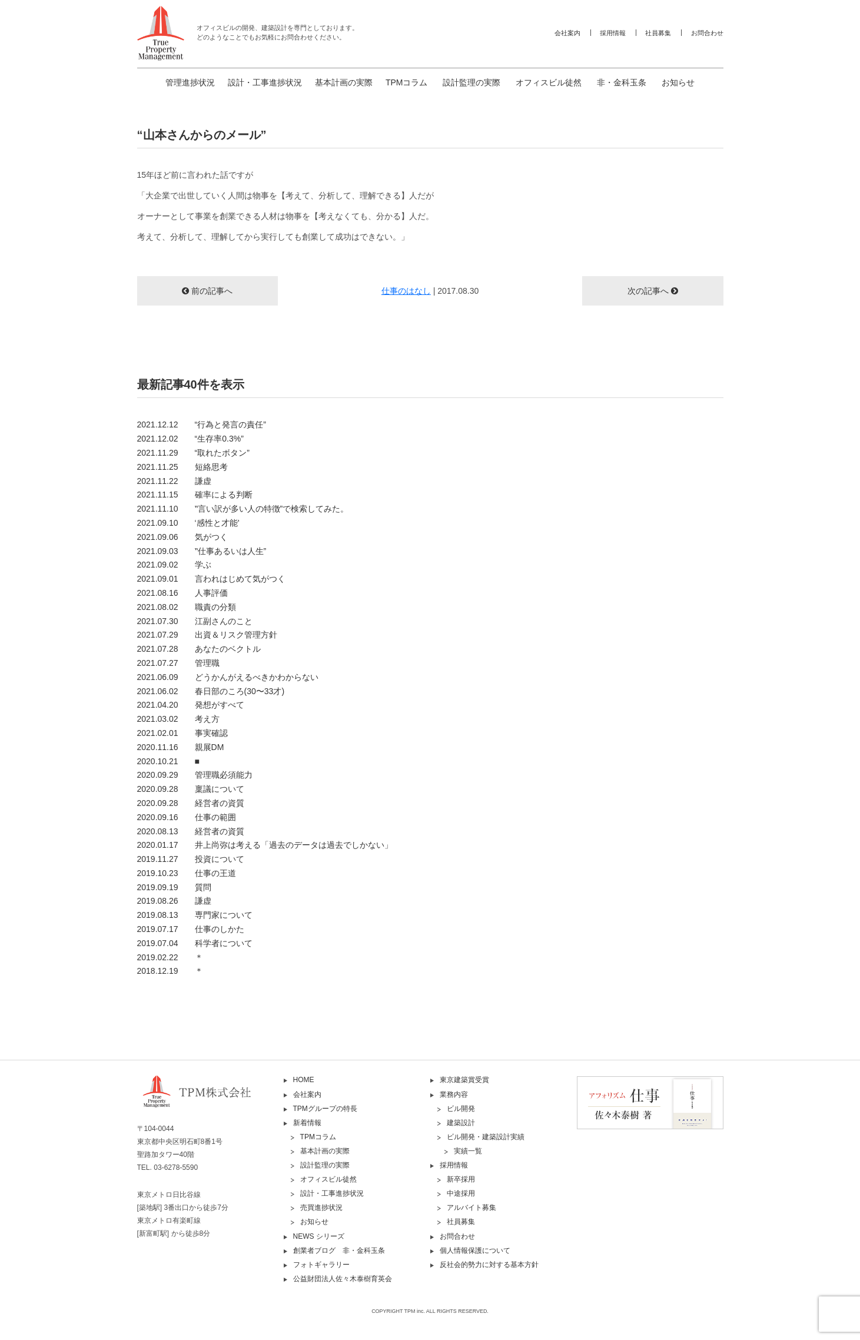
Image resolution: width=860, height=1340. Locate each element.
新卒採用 (461, 1179)
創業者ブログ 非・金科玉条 (339, 1250)
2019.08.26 (174, 901)
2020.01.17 (265, 845)
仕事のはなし (406, 291)
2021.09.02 (174, 564)
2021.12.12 (201, 424)
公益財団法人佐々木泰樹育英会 (342, 1279)
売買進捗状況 (321, 1207)
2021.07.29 (207, 634)
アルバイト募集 (471, 1207)
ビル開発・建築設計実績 (485, 1137)
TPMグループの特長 (325, 1108)
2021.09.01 (211, 578)
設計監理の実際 (471, 82)
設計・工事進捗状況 (265, 82)
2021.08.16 (182, 593)
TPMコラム (407, 82)
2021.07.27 (178, 663)
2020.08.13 (190, 831)
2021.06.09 (227, 677)
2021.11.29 (193, 452)
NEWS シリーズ (318, 1236)
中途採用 (461, 1193)
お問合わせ (707, 33)
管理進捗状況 (190, 82)
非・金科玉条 (621, 82)
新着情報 (307, 1123)
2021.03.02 (178, 719)
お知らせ (678, 82)
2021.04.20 (190, 704)
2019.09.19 (174, 887)
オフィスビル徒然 (549, 82)
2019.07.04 (195, 943)
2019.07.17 (190, 929)
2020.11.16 (180, 747)
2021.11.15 (195, 494)
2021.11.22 (174, 481)
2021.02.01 (182, 733)
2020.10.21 (168, 761)
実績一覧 (468, 1151)
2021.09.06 (182, 537)
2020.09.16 (186, 817)
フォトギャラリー (321, 1265)
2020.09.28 (190, 789)
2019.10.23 (186, 873)
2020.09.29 (195, 775)
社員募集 (658, 33)
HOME (303, 1080)
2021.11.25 (182, 467)
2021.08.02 (186, 607)
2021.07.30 (195, 621)
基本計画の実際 (344, 82)
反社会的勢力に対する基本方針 (489, 1265)
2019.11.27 (190, 859)
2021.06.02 (211, 691)
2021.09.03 (202, 551)
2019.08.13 (195, 915)
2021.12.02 (190, 438)
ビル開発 (461, 1108)
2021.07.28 (199, 649)
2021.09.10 (188, 523)
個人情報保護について (475, 1250)
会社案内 (567, 33)
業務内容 (454, 1094)
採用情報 (613, 33)
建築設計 (461, 1123)
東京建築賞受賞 (464, 1080)
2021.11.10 (243, 508)
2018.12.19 (170, 971)
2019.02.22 (170, 957)
